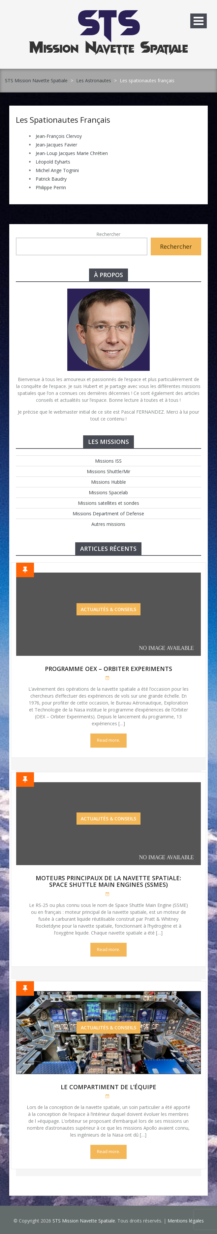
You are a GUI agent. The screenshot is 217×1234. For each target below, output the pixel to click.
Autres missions (108, 524)
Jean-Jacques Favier (56, 144)
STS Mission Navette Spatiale (36, 80)
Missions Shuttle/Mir (108, 471)
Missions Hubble (108, 482)
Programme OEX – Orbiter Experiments (108, 669)
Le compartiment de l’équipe (108, 1087)
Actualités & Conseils (108, 609)
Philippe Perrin (51, 187)
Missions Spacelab (108, 492)
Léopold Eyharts (53, 162)
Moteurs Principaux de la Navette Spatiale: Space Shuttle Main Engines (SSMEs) (108, 881)
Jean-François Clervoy (59, 136)
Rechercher (108, 234)
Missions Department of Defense (108, 513)
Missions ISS (108, 461)
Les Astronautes (93, 80)
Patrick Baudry (51, 179)
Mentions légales (186, 1221)
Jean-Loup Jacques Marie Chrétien (72, 153)
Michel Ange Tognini (57, 170)
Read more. (108, 740)
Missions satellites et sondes (108, 503)
